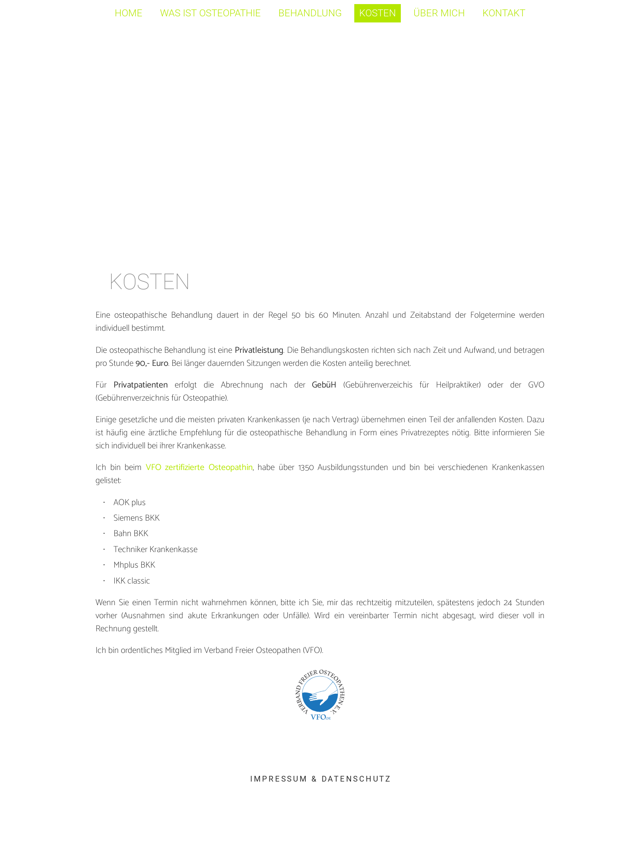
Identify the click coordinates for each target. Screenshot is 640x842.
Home (128, 13)
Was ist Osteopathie (210, 13)
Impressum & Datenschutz (320, 779)
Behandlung (310, 13)
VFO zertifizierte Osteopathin (199, 468)
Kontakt (503, 13)
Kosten (377, 13)
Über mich (439, 13)
